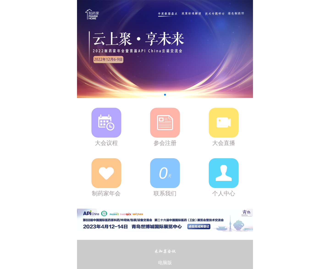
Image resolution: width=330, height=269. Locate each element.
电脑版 (165, 262)
